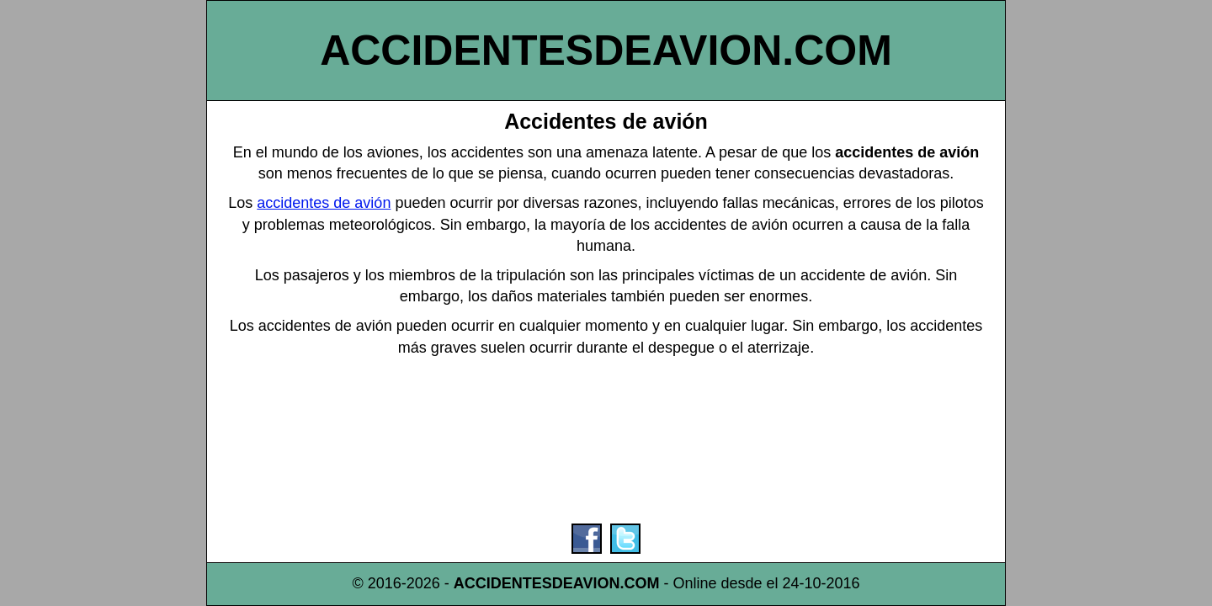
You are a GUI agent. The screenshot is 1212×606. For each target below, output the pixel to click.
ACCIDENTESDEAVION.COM (606, 50)
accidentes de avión (324, 202)
